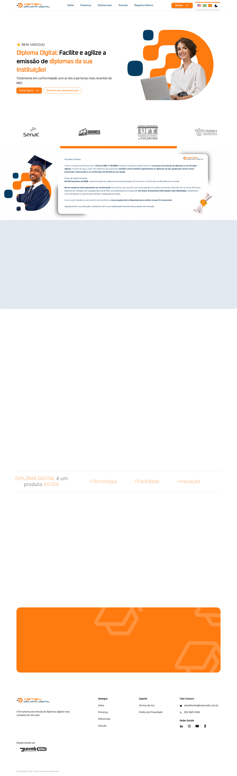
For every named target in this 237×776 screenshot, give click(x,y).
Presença (103, 712)
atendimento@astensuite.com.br (199, 705)
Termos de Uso (147, 705)
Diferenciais (104, 719)
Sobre (101, 705)
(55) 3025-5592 (190, 712)
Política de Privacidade (150, 712)
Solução (102, 726)
